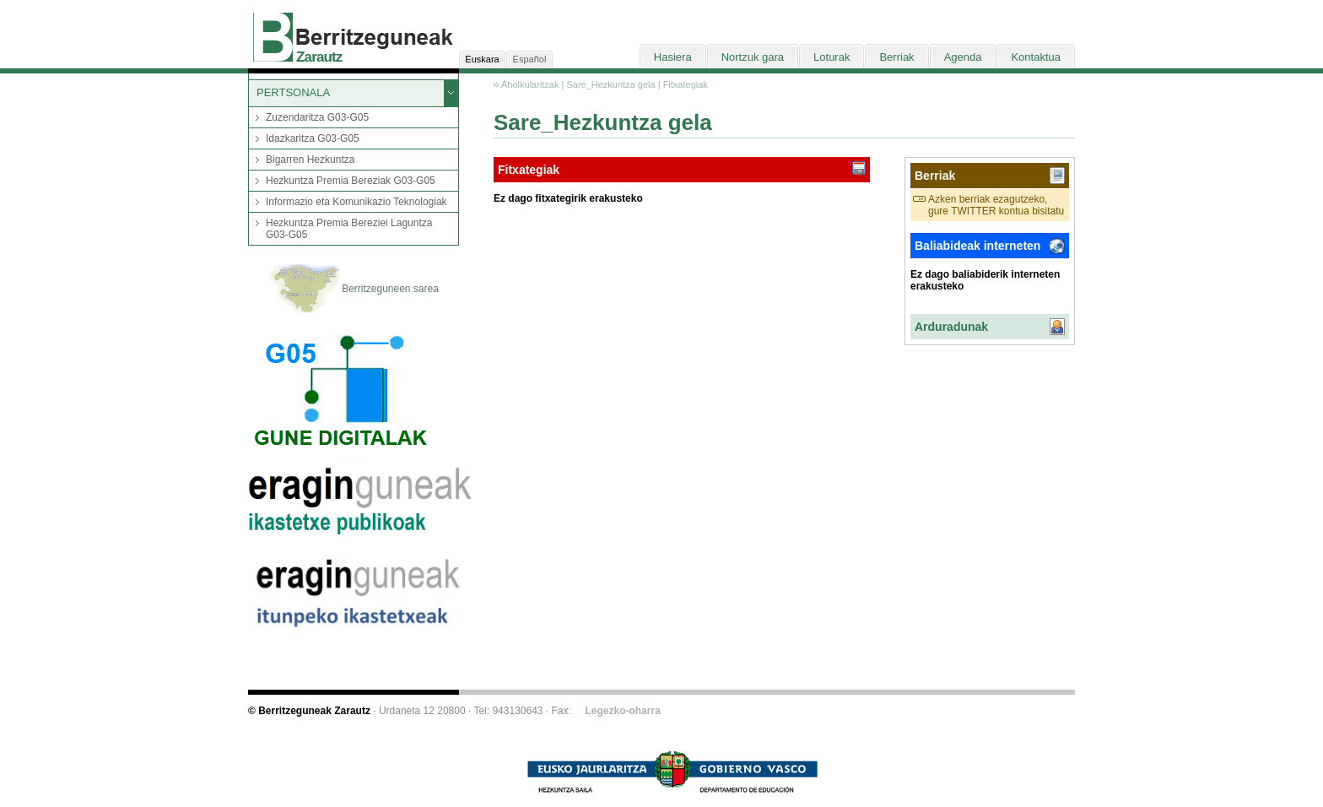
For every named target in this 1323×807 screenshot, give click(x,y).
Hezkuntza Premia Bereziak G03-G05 (350, 181)
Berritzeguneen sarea (353, 290)
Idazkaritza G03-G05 (312, 138)
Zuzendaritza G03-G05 (317, 117)
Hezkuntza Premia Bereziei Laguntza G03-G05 (349, 229)
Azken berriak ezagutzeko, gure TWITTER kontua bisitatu (996, 205)
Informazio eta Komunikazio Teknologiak (356, 202)
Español (530, 59)
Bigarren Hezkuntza (310, 159)
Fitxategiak (685, 84)
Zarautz (319, 57)
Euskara (482, 59)
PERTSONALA (293, 92)
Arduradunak (951, 326)
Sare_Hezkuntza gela (610, 84)
